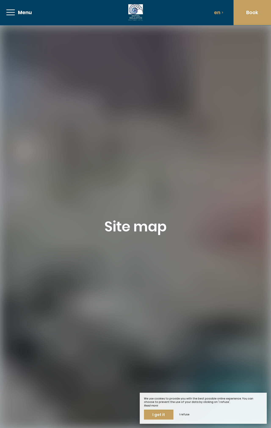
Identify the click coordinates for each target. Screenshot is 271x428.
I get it (158, 414)
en (218, 12)
